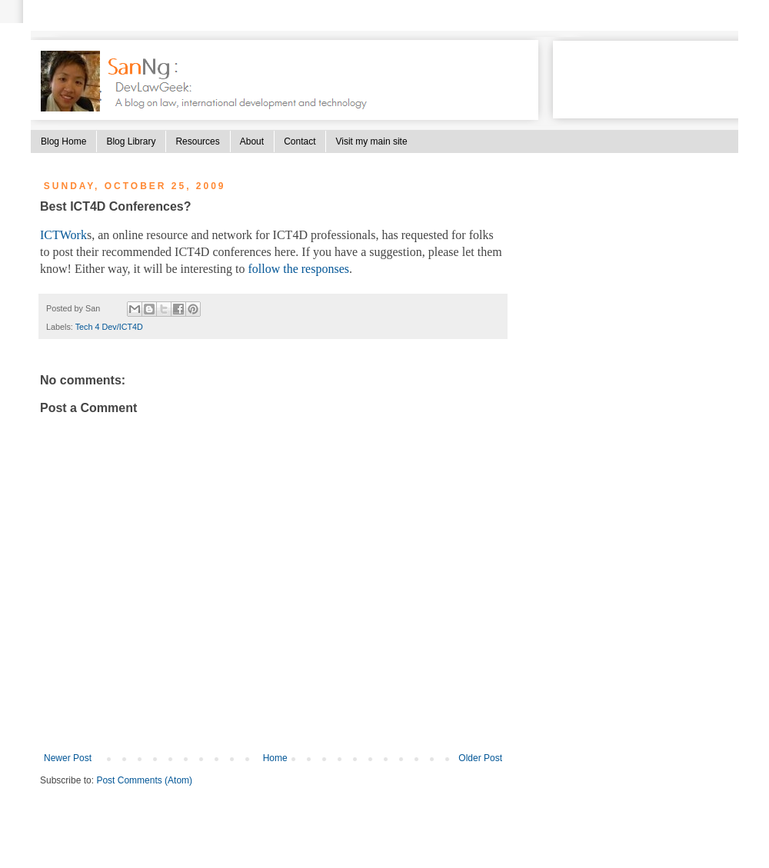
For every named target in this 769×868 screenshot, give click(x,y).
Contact (299, 141)
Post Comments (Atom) (144, 780)
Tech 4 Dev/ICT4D (109, 326)
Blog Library (130, 141)
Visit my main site (371, 141)
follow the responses (298, 268)
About (252, 141)
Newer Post (68, 758)
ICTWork (63, 234)
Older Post (480, 758)
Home (275, 758)
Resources (197, 141)
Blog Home (63, 141)
